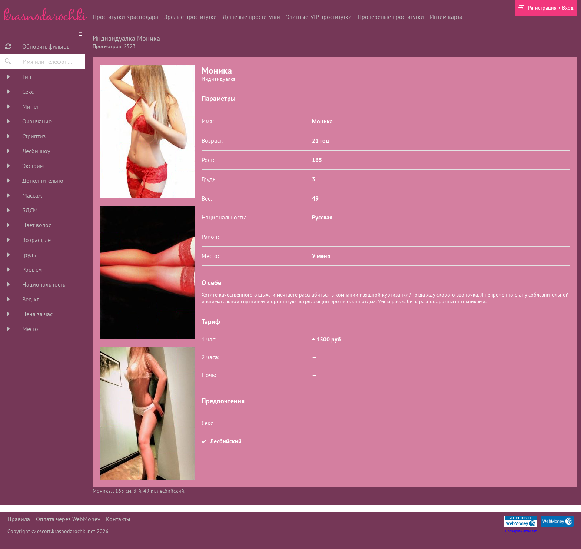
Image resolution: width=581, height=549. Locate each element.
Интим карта (446, 16)
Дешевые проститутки (251, 16)
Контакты (118, 519)
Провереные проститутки (391, 16)
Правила (18, 519)
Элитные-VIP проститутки (319, 16)
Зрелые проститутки (190, 16)
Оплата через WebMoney (68, 519)
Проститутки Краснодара (125, 16)
